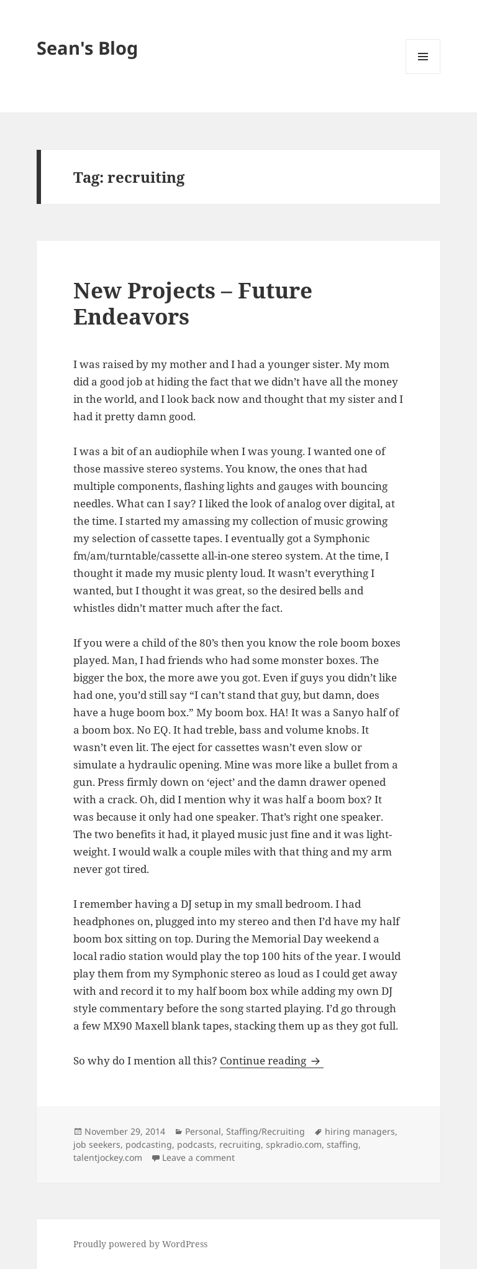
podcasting (148, 1144)
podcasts (195, 1144)
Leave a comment (198, 1157)
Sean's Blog (87, 47)
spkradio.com (294, 1144)
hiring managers (360, 1131)
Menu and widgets (423, 73)
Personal (203, 1131)
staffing (342, 1144)
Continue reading (272, 1060)
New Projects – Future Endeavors (192, 303)
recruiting (240, 1144)
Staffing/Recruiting (265, 1131)
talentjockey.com (107, 1157)
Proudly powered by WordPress (140, 1244)
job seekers (96, 1144)
